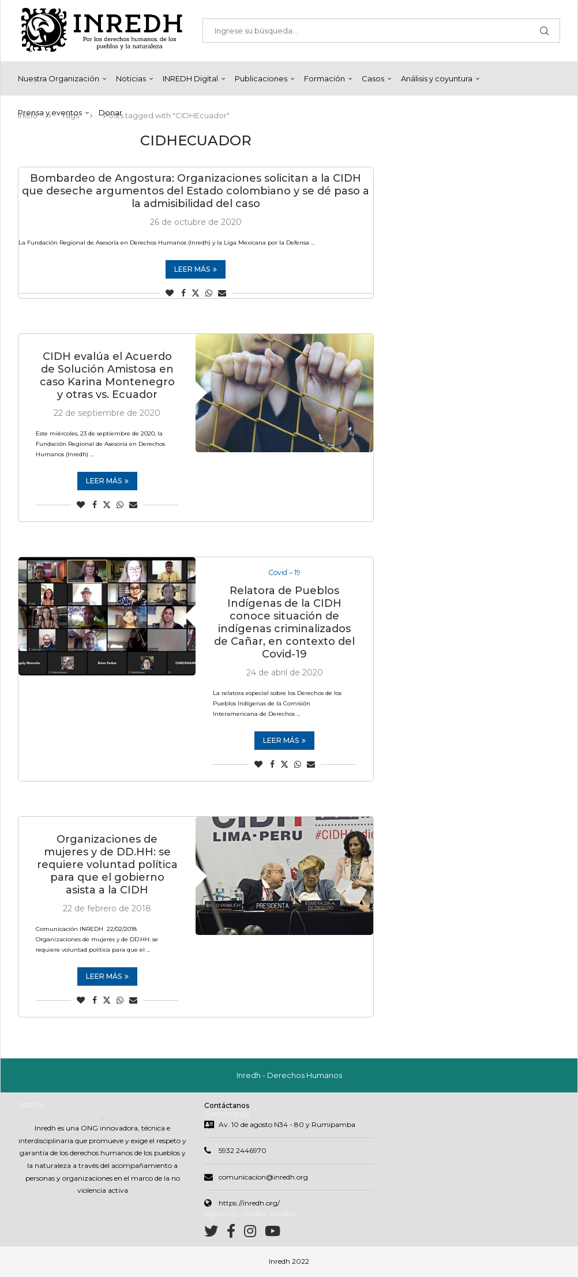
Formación (324, 78)
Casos (373, 78)
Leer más (195, 269)
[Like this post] (170, 293)
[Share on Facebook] (183, 293)
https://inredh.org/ (249, 1204)
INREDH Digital (190, 78)
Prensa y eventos (50, 112)
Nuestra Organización (58, 78)
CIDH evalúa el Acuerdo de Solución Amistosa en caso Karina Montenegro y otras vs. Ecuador (107, 375)
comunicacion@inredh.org (263, 1177)
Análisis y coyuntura (436, 78)
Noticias (131, 78)
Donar (110, 112)
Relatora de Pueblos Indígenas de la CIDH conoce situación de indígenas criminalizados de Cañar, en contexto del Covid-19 (284, 623)
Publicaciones (261, 78)
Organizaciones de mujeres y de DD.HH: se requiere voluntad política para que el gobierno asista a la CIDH (107, 865)
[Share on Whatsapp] (208, 293)
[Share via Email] (222, 293)
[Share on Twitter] (196, 293)
